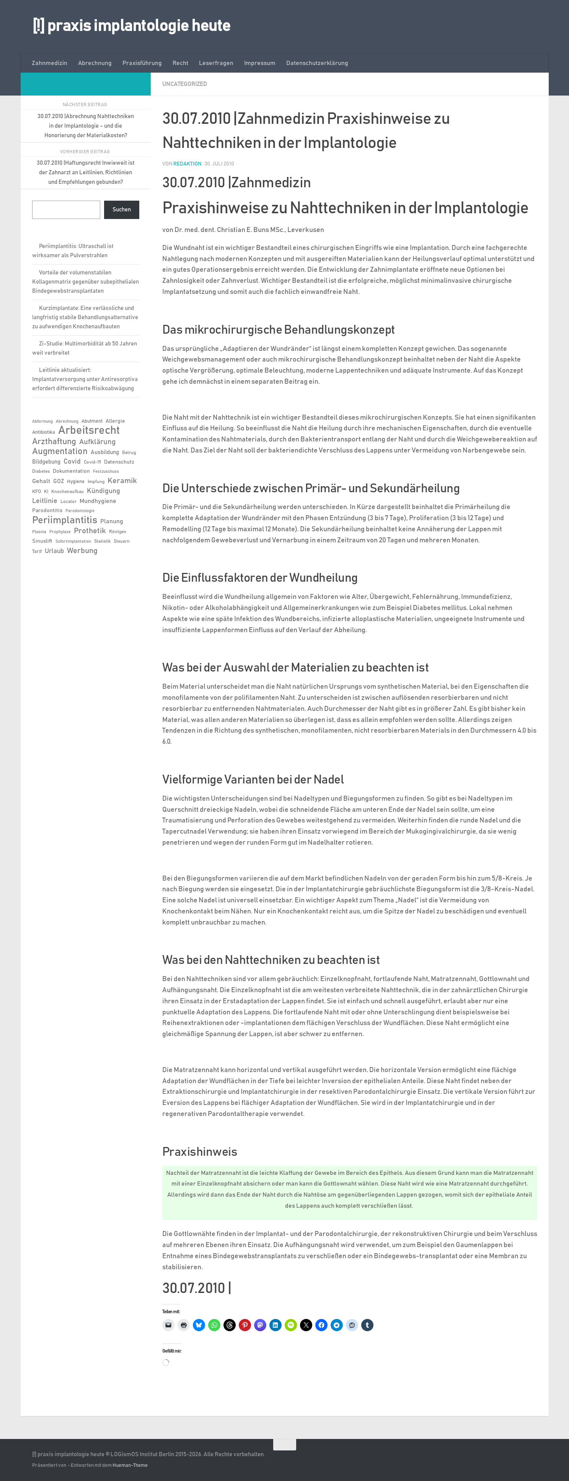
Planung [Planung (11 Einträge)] (111, 521)
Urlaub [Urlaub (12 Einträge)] (54, 551)
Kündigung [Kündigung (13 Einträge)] (103, 491)
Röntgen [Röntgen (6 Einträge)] (117, 531)
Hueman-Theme (130, 1465)
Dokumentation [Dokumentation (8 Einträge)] (71, 471)
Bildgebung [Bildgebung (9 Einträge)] (46, 462)
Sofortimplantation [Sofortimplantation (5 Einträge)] (73, 541)
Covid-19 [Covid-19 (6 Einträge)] (92, 462)
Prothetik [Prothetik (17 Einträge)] (90, 531)
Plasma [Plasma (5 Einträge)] (39, 532)
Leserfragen (216, 63)
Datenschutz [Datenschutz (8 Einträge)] (119, 462)
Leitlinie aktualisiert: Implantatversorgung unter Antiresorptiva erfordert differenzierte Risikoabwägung (85, 379)
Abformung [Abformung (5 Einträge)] (42, 421)
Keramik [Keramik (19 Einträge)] (122, 481)
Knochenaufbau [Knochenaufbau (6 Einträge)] (67, 491)
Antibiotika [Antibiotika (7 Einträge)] (43, 432)
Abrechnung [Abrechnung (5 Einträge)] (67, 421)
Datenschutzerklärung (317, 63)
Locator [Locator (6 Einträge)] (68, 501)
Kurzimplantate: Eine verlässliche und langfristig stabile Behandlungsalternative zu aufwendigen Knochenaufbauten (85, 317)
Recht (180, 63)
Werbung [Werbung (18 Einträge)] (82, 551)
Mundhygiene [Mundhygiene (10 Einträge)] (98, 501)
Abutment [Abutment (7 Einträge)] (92, 421)
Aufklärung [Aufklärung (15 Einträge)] (97, 442)
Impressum (260, 63)
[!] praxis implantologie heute (131, 26)
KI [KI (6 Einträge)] (46, 491)
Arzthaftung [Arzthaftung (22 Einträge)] (54, 442)
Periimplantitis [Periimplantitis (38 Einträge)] (64, 520)
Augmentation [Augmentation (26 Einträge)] (60, 451)
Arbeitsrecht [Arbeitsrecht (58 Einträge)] (89, 430)
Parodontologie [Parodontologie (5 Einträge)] (80, 511)
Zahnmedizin (49, 63)
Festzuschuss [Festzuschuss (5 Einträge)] (106, 472)
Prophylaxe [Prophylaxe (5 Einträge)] (60, 532)
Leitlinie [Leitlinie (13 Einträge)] (44, 501)
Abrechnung (95, 63)
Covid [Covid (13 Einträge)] (72, 461)
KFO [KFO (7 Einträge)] (36, 491)
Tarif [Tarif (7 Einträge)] (37, 551)
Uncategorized (185, 84)
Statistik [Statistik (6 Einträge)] (102, 541)
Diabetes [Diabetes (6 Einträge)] (41, 471)
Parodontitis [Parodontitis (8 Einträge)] (47, 510)
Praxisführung (142, 63)
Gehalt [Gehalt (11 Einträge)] (41, 481)
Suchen (121, 209)
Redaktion (187, 163)
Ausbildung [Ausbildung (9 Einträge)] (105, 452)
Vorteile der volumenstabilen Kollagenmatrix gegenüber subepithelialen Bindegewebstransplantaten (85, 282)
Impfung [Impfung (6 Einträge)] (96, 481)
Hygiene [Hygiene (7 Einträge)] (76, 481)
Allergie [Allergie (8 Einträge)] (115, 421)
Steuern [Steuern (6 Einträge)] (122, 541)
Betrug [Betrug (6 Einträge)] (129, 452)
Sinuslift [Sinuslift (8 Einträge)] (42, 541)
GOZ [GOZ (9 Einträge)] (58, 481)
